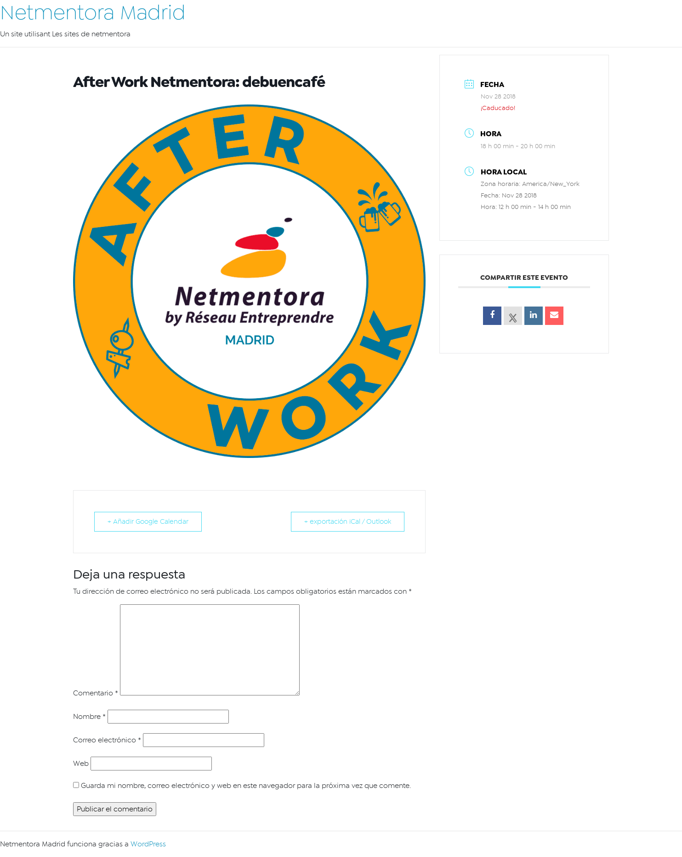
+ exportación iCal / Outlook (347, 522)
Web (81, 763)
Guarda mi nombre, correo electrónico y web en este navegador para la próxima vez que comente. (246, 786)
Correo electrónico (107, 740)
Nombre (89, 716)
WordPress (148, 844)
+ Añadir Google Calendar (148, 522)
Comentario (95, 693)
